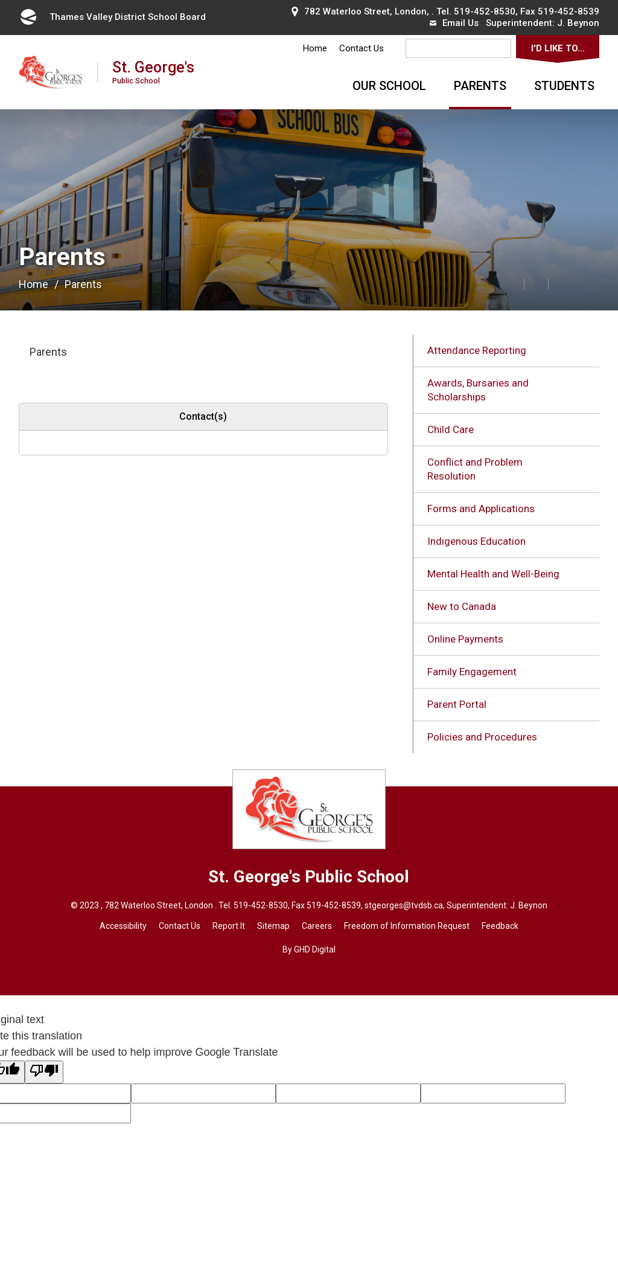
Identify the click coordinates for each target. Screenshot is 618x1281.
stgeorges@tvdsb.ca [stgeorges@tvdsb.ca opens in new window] (404, 905)
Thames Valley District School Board (112, 17)
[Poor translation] (44, 1072)
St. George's (153, 72)
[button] (485, 283)
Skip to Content (0, 0)
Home (315, 48)
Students (564, 86)
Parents (480, 86)
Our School (389, 86)
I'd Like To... (558, 48)
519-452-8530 (484, 11)
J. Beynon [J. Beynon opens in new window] (578, 23)
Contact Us (361, 48)
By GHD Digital (309, 949)
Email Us (454, 23)
